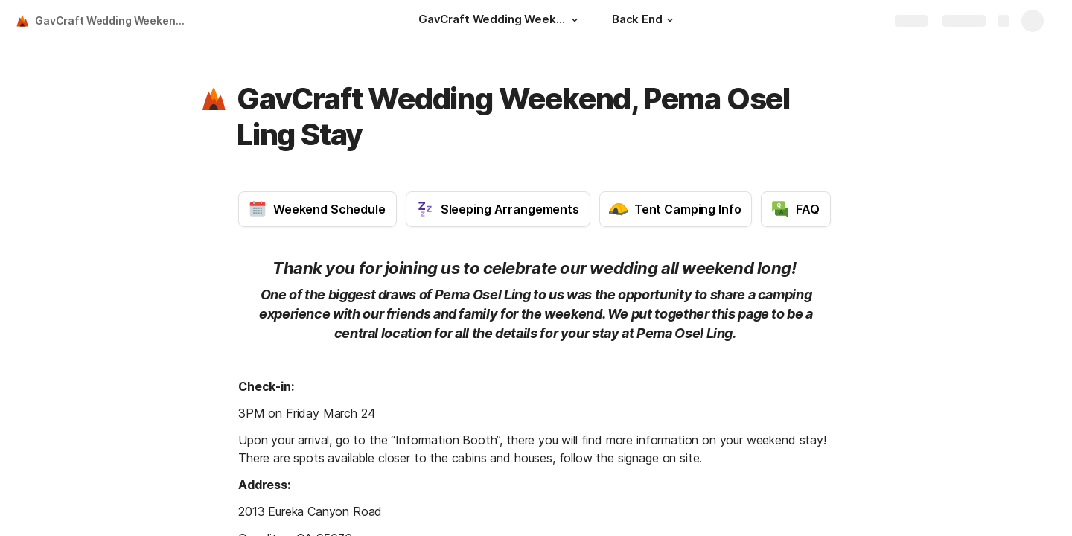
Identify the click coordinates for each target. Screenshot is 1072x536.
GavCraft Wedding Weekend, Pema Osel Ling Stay (114, 20)
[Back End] (644, 21)
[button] (574, 20)
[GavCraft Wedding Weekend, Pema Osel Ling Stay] (500, 21)
